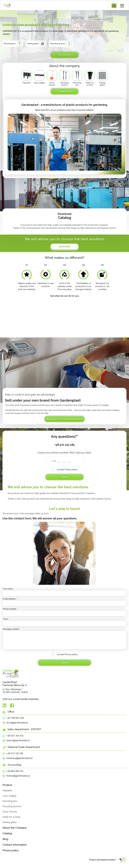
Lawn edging (9, 795)
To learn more (64, 91)
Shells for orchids (11, 817)
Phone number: (10, 609)
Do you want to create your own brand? (64, 419)
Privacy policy (71, 469)
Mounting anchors (12, 806)
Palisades (7, 790)
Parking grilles (10, 822)
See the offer (64, 55)
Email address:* (10, 599)
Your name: (8, 589)
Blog (5, 839)
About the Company (15, 827)
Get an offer (64, 246)
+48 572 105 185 (65, 444)
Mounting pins (10, 801)
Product (7, 785)
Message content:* (11, 629)
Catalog (7, 833)
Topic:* (6, 619)
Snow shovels (10, 811)
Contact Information (15, 844)
